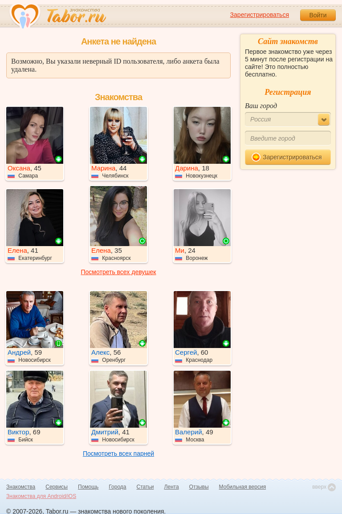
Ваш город (261, 105)
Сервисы (56, 487)
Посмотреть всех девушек (118, 271)
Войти (317, 15)
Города (117, 487)
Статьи (145, 487)
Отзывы (199, 487)
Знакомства (20, 487)
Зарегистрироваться (259, 14)
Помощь (88, 487)
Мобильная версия (242, 487)
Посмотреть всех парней (118, 453)
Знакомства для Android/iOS (41, 496)
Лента (171, 487)
